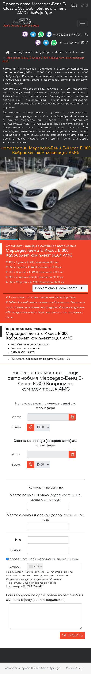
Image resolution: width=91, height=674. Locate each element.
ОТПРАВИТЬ (72, 635)
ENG (84, 5)
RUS (74, 5)
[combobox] (35, 566)
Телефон (14, 566)
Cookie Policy (74, 668)
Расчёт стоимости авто (59, 288)
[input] (48, 417)
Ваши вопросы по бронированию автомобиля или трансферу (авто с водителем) (44, 598)
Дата (16, 417)
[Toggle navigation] (82, 23)
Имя (18, 540)
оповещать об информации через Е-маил (42, 559)
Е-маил (15, 550)
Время (16, 427)
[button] (88, 191)
